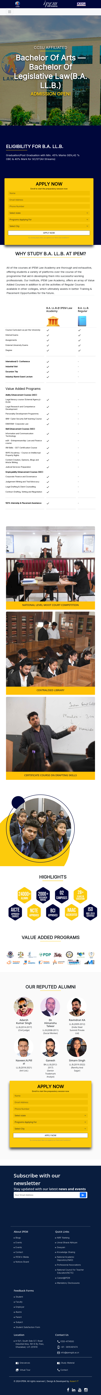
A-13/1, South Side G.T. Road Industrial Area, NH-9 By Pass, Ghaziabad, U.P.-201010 (30, 1344)
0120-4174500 (65, 1341)
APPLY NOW (49, 232)
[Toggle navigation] (9, 11)
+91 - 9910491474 (67, 1347)
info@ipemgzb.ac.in (68, 1352)
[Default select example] (49, 213)
